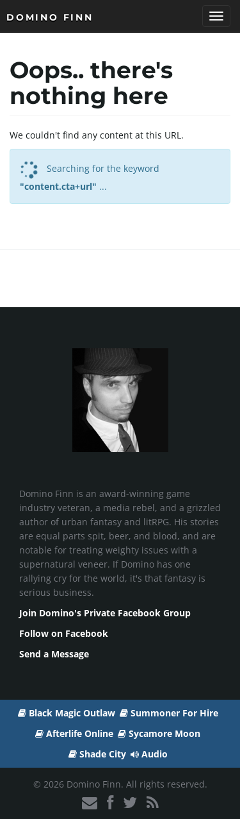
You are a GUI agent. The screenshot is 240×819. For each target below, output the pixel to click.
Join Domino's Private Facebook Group (105, 613)
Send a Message (54, 654)
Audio (149, 754)
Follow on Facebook (63, 633)
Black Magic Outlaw (66, 713)
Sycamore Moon (159, 733)
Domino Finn (49, 17)
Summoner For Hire (169, 713)
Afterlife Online (74, 733)
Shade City (97, 754)
